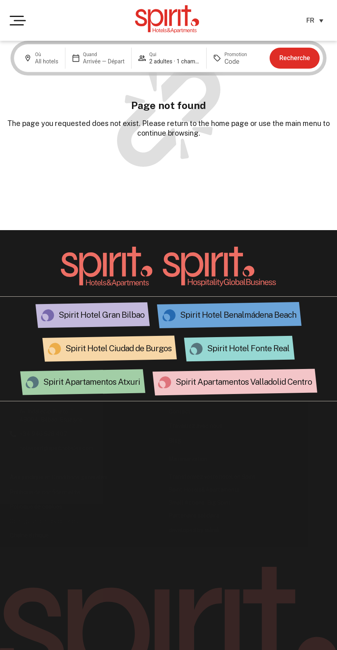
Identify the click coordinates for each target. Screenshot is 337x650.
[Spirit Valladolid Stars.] (165, 382)
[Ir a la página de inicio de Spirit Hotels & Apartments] (167, 19)
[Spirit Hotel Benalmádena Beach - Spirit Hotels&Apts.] (169, 315)
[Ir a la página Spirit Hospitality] (219, 266)
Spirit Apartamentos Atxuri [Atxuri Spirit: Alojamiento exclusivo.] (91, 382)
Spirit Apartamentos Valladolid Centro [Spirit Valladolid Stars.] (244, 382)
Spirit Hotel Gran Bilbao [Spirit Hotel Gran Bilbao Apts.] (101, 315)
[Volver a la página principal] (107, 266)
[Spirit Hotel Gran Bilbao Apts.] (47, 315)
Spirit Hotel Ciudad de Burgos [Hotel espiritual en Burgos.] (118, 348)
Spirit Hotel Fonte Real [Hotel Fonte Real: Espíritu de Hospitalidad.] (248, 348)
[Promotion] (243, 61)
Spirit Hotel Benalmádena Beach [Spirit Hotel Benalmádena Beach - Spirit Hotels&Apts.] (238, 315)
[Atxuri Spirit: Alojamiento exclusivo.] (32, 382)
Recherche (294, 58)
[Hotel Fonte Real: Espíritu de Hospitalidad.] (196, 349)
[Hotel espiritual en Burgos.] (54, 349)
